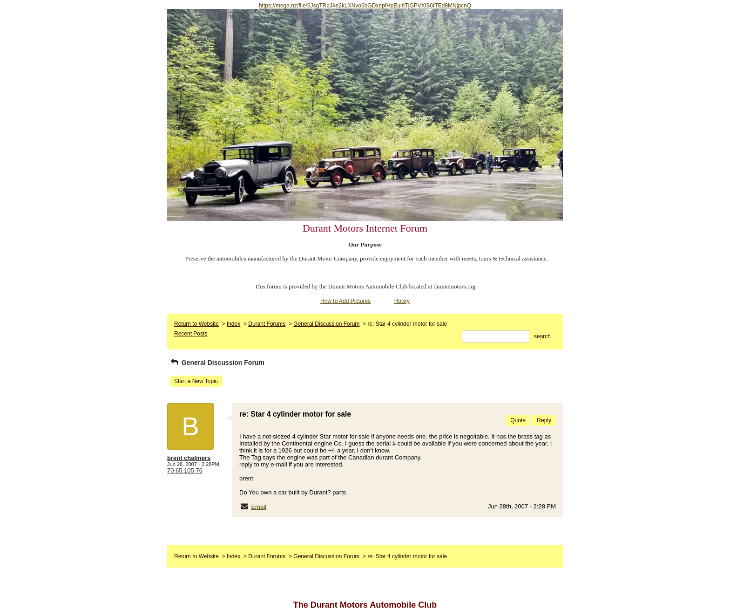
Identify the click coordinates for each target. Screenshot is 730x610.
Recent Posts (190, 333)
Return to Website (196, 324)
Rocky (402, 301)
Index (233, 324)
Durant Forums (266, 324)
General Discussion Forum (326, 324)
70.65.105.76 (185, 470)
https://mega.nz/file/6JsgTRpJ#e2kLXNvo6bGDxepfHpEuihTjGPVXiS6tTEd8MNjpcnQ (365, 5)
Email (258, 506)
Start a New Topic (196, 381)
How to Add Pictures (345, 301)
